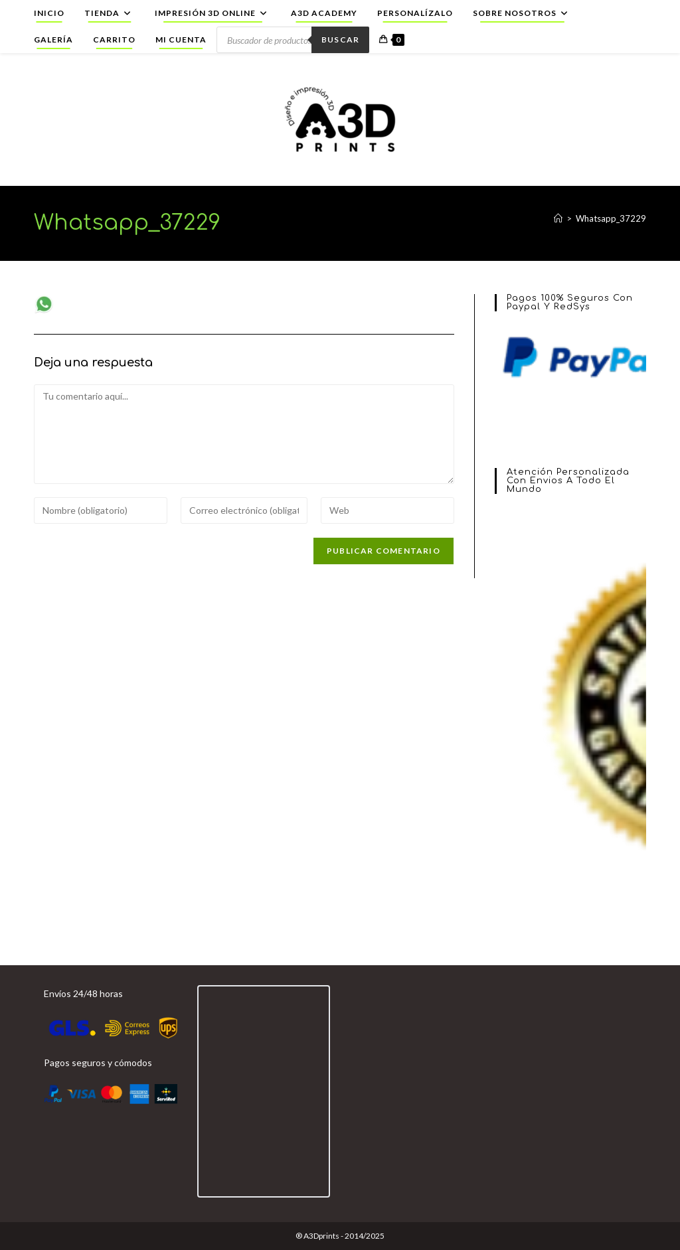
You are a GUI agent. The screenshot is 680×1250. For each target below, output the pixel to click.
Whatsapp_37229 (611, 218)
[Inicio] (558, 218)
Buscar (340, 39)
